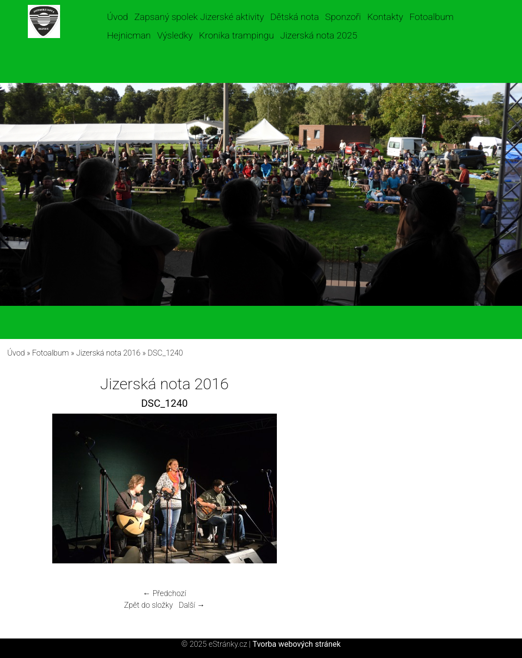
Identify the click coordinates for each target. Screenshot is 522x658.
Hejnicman (129, 35)
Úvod (117, 16)
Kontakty (385, 16)
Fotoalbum (432, 16)
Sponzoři (343, 16)
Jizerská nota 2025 (318, 35)
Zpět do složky (148, 605)
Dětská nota (295, 16)
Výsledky (175, 35)
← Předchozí (164, 593)
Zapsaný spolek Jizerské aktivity (199, 16)
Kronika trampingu (236, 35)
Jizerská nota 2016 (108, 353)
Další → (192, 605)
